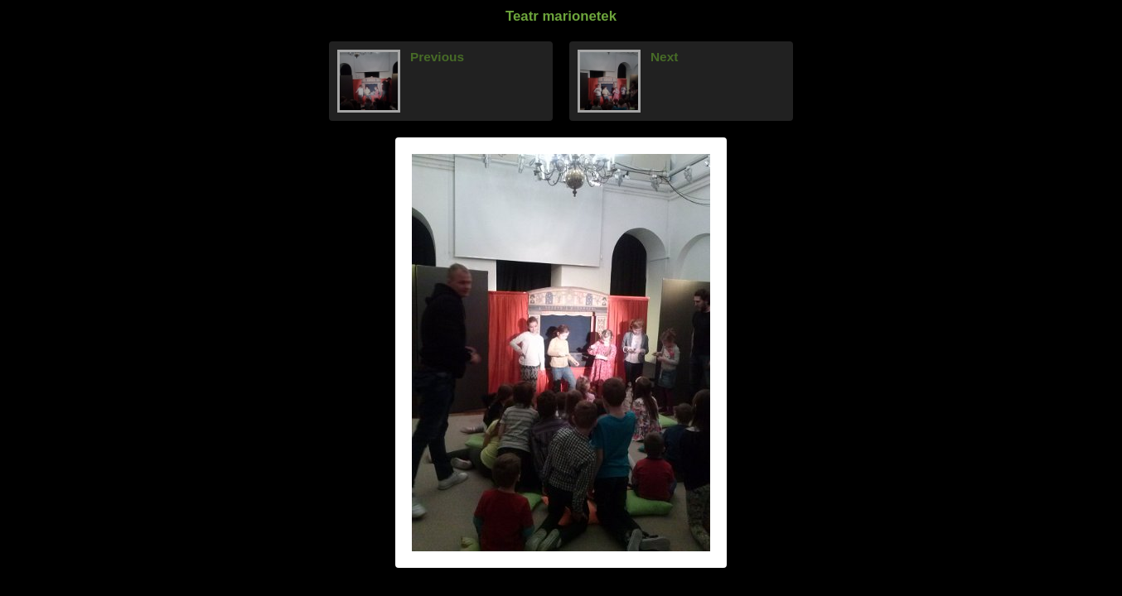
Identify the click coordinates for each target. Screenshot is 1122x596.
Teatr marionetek (561, 16)
